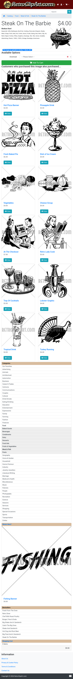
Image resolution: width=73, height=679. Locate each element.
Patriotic (5, 488)
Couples (5, 393)
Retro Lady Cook (47, 252)
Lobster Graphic (47, 300)
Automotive (6, 378)
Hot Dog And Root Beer (10, 631)
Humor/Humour (8, 464)
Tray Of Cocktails (11, 300)
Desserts (5, 440)
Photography (6, 494)
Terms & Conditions (8, 667)
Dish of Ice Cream (48, 154)
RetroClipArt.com (20, 676)
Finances (5, 423)
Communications (8, 390)
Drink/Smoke (7, 399)
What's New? (6, 524)
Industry (5, 467)
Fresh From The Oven (9, 610)
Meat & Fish (25, 16)
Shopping (5, 509)
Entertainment (7, 408)
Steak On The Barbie (38, 16)
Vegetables (9, 203)
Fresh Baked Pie (11, 154)
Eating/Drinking (7, 402)
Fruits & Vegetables (9, 446)
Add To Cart (36, 63)
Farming (5, 417)
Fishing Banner (10, 599)
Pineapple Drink (47, 105)
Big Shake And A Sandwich (11, 622)
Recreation (6, 497)
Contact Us (5, 671)
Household (6, 461)
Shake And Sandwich (9, 628)
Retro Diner (6, 613)
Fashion (5, 420)
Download (13, 57)
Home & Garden (8, 458)
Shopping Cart (7, 641)
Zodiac (4, 520)
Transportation (7, 518)
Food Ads (5, 443)
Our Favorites (7, 366)
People (4, 491)
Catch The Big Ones (9, 625)
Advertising (6, 369)
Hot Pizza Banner (11, 105)
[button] (62, 5)
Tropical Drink (10, 349)
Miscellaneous (7, 482)
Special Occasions (8, 512)
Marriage (5, 476)
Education (5, 405)
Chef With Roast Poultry (10, 616)
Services (5, 506)
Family (4, 414)
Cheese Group (46, 203)
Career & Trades (8, 384)
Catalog (10, 16)
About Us (4, 659)
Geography (6, 455)
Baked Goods (7, 429)
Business (5, 381)
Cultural (5, 396)
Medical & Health (8, 479)
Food (16, 16)
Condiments (6, 434)
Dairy (4, 437)
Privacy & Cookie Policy (9, 663)
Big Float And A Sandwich (11, 634)
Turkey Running (47, 349)
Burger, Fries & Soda (9, 619)
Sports (4, 515)
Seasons (5, 503)
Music (4, 485)
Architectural (6, 375)
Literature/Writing (8, 473)
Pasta (4, 452)
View (8, 113)
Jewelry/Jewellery (8, 470)
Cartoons (5, 387)
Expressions (6, 411)
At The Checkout (11, 252)
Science (5, 500)
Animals (5, 372)
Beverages (6, 431)
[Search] (58, 12)
